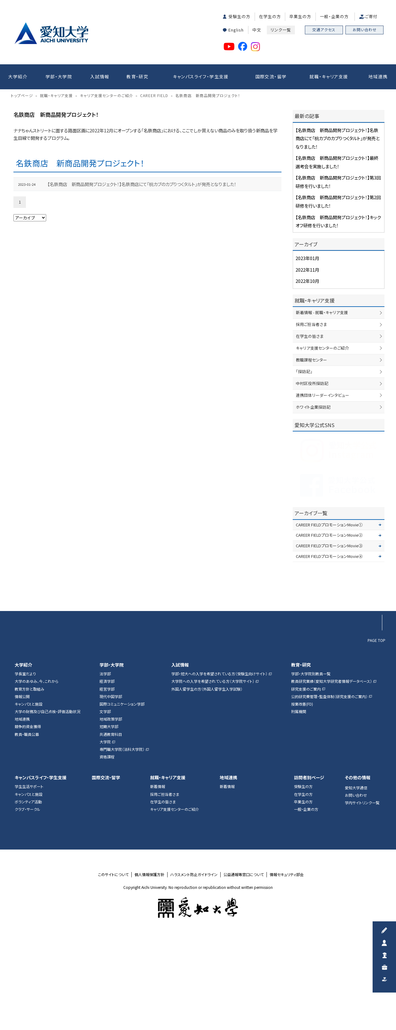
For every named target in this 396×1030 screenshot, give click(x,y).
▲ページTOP (374, 692)
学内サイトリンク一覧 (362, 896)
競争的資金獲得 (28, 819)
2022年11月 (307, 362)
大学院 (105, 834)
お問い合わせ (365, 29)
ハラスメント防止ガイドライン (194, 967)
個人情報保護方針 (149, 967)
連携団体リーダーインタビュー (322, 488)
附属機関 (298, 804)
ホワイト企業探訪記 (313, 500)
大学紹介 (17, 76)
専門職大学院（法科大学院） (122, 842)
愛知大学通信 (356, 880)
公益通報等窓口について (243, 967)
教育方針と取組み (29, 782)
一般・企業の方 (334, 16)
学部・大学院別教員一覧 (310, 767)
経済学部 (107, 774)
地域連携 (378, 76)
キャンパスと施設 (28, 797)
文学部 (105, 804)
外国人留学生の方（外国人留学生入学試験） (206, 782)
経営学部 (107, 782)
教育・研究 (137, 76)
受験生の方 (239, 16)
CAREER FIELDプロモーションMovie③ (329, 639)
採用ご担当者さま (311, 418)
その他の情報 (357, 871)
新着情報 (157, 879)
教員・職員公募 (27, 827)
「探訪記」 (304, 465)
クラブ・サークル (27, 902)
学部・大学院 (59, 76)
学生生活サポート (29, 879)
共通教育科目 (111, 827)
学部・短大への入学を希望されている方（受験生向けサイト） (219, 767)
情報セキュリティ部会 (287, 967)
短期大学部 (109, 819)
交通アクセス (323, 29)
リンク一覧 (281, 30)
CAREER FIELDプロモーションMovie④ (329, 649)
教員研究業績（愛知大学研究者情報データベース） (331, 774)
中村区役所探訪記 (312, 477)
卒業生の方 (300, 16)
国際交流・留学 (271, 76)
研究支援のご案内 (306, 782)
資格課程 (107, 850)
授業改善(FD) (302, 797)
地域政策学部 (111, 812)
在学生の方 (270, 16)
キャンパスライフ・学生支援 (201, 76)
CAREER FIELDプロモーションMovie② (329, 628)
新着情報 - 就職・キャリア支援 (322, 406)
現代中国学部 (111, 789)
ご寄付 (371, 16)
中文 (256, 30)
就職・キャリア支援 (329, 76)
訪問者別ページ (309, 871)
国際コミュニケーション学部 (122, 797)
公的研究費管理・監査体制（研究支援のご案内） (329, 789)
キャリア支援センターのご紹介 (322, 441)
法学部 (105, 767)
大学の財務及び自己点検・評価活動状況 (47, 804)
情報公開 (22, 789)
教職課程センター (311, 453)
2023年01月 (307, 351)
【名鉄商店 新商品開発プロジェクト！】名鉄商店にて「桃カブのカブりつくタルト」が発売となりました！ (141, 277)
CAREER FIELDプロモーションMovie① (329, 618)
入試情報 (100, 76)
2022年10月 (307, 374)
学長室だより (25, 767)
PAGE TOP (376, 733)
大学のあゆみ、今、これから (36, 774)
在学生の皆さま (310, 429)
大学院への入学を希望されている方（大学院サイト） (212, 774)
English (236, 30)
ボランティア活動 (28, 894)
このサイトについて (113, 967)
